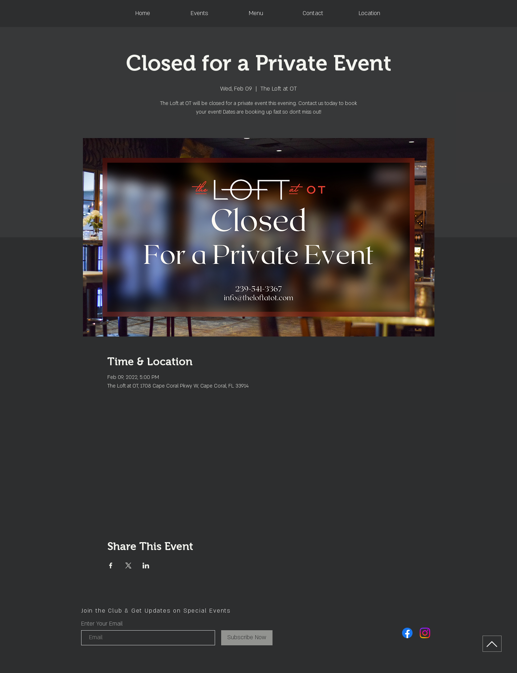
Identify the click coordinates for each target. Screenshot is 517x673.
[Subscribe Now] (247, 637)
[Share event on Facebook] (110, 565)
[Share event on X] (128, 565)
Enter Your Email (102, 624)
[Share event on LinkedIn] (146, 565)
